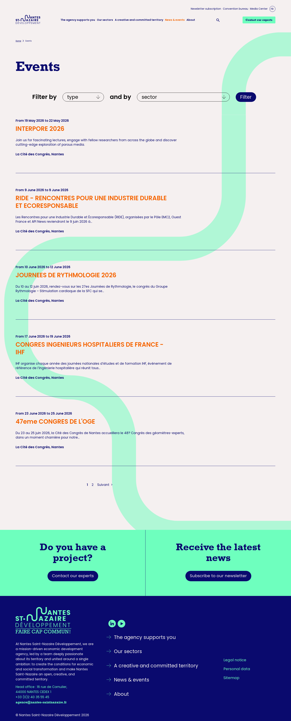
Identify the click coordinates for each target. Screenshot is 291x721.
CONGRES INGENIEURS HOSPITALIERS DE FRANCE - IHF (90, 348)
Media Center (259, 9)
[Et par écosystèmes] (183, 97)
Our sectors (105, 20)
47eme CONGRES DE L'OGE (55, 421)
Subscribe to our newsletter (218, 576)
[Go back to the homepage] (55, 620)
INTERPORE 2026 (40, 128)
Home (18, 41)
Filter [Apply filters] (246, 97)
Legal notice (234, 660)
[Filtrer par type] (83, 97)
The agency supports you (78, 20)
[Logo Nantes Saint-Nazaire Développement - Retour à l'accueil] (28, 20)
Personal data (236, 668)
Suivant (105, 485)
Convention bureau (235, 9)
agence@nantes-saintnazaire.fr (41, 702)
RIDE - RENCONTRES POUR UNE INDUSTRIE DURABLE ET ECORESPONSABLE (91, 202)
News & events (175, 20)
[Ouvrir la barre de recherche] (219, 20)
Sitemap (231, 677)
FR (272, 9)
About (191, 20)
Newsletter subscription (206, 9)
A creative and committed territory (139, 20)
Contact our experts (73, 576)
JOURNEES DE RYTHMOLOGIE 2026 (66, 275)
